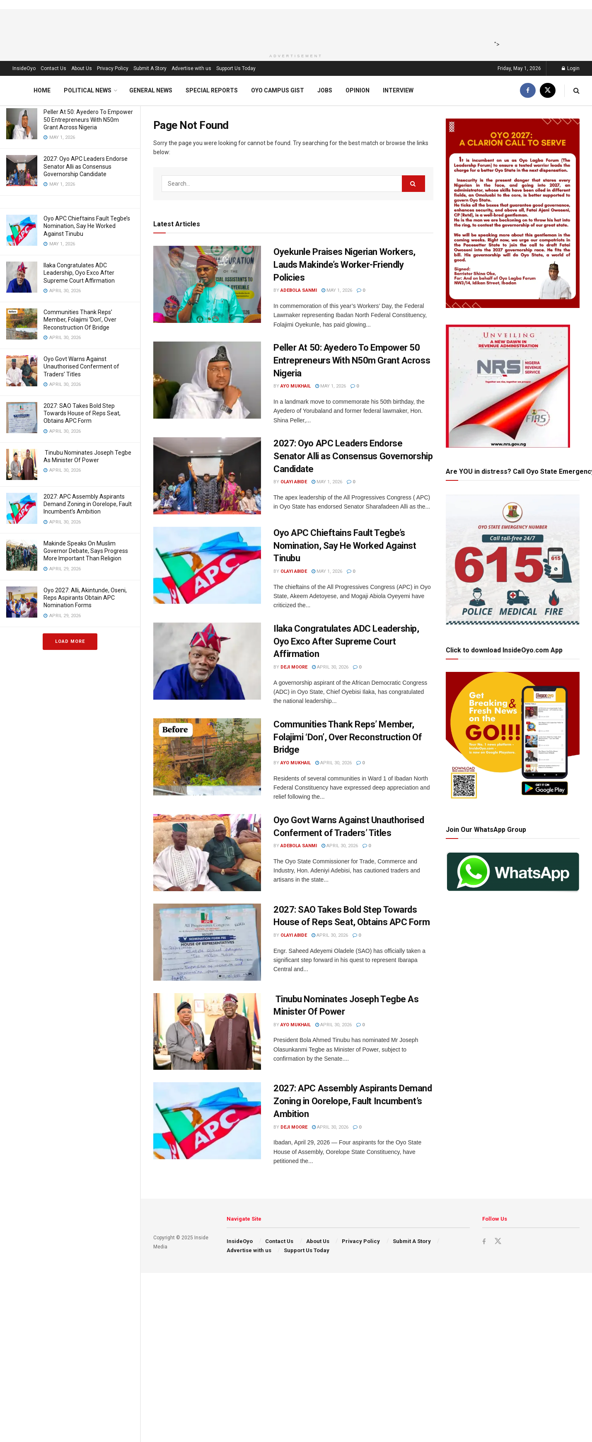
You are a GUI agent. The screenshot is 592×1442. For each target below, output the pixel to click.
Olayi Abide (293, 482)
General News (150, 90)
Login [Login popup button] (571, 68)
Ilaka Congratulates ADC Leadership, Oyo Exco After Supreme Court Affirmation (79, 273)
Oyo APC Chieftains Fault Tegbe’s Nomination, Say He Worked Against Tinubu (86, 226)
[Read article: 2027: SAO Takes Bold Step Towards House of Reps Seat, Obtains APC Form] (207, 942)
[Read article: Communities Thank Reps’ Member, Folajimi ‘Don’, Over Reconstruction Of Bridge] (207, 756)
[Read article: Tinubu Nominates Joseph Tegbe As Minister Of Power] (207, 1031)
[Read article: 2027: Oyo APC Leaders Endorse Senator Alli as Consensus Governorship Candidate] (207, 475)
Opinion (358, 90)
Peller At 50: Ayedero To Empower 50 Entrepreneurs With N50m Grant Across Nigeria (88, 119)
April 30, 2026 (330, 667)
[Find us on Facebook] (528, 90)
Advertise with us (191, 68)
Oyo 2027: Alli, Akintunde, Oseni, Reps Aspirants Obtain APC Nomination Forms (85, 597)
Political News (87, 90)
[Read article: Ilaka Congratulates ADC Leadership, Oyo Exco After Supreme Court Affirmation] (207, 661)
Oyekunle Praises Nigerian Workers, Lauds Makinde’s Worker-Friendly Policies (344, 265)
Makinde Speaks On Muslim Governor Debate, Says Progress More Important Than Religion (85, 551)
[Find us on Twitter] (548, 90)
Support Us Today (236, 68)
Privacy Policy (112, 68)
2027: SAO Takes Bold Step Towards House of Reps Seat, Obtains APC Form (82, 413)
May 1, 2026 (336, 290)
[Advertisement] (293, 27)
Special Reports (212, 90)
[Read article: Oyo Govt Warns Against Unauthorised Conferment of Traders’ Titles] (207, 852)
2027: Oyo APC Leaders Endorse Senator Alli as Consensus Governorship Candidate (85, 166)
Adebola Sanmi (298, 290)
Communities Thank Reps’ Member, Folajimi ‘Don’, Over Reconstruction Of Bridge (79, 319)
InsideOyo (24, 68)
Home (42, 90)
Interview (398, 90)
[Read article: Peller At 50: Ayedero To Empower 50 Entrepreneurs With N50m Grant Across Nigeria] (207, 380)
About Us (81, 68)
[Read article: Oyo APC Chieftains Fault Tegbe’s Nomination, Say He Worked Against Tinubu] (207, 565)
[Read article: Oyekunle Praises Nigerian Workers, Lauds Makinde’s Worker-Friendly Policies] (207, 284)
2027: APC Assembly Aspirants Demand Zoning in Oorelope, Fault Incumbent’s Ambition (87, 504)
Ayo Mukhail (295, 386)
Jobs (324, 90)
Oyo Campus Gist (277, 90)
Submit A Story (150, 68)
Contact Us (53, 68)
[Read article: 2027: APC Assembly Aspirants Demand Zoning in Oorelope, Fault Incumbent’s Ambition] (207, 1120)
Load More (70, 641)
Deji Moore (293, 667)
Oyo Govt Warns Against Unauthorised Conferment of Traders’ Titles (81, 366)
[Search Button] (576, 90)
